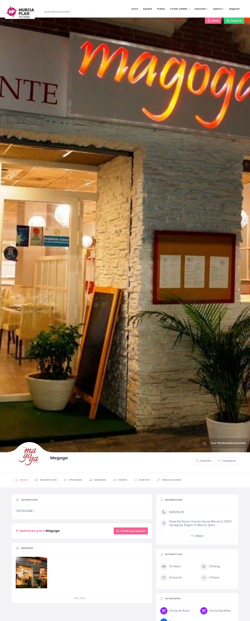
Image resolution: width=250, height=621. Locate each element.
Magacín (234, 8)
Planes (161, 8)
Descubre (200, 8)
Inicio (135, 8)
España (147, 8)
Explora (217, 8)
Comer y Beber (179, 8)
